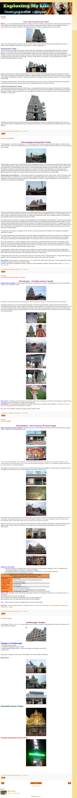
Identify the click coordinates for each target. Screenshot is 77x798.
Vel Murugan (12, 791)
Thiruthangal (6, 421)
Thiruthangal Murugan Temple (13, 277)
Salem (3, 18)
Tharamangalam (7, 138)
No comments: (25, 131)
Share (3, 133)
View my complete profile (14, 793)
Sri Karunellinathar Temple (22, 405)
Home (36, 783)
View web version (36, 786)
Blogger (39, 796)
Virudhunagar (6, 618)
